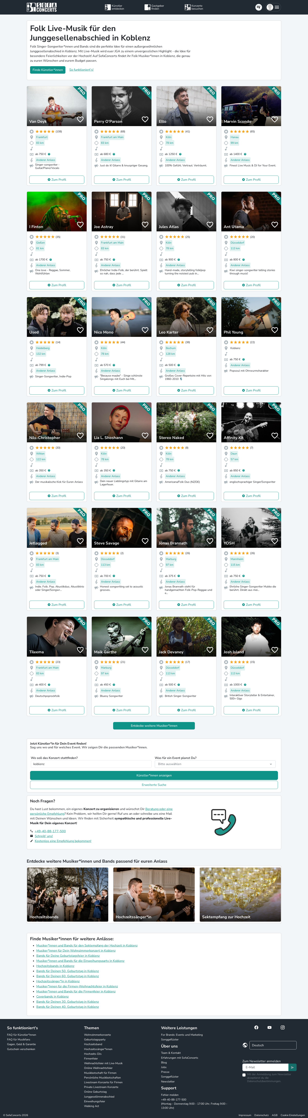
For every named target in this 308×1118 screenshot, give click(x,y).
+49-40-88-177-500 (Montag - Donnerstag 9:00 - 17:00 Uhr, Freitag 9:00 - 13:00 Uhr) (194, 1104)
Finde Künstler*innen (48, 70)
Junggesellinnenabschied (99, 1097)
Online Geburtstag (95, 1092)
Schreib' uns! (44, 836)
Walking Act (91, 1106)
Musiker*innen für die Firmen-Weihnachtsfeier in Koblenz (77, 986)
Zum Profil (58, 180)
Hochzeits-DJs (93, 1054)
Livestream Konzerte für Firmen (103, 1082)
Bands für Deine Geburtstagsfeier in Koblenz (68, 956)
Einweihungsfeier (94, 1101)
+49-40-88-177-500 (50, 831)
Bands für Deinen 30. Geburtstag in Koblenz (67, 1002)
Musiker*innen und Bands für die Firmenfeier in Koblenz (76, 991)
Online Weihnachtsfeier (98, 1068)
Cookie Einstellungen (293, 1115)
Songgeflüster (170, 1039)
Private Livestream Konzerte (101, 1087)
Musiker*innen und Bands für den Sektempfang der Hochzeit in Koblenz (87, 945)
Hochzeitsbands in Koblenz (55, 966)
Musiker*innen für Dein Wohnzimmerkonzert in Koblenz (76, 950)
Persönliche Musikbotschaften (102, 1078)
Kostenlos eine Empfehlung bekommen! (63, 841)
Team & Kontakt (171, 1053)
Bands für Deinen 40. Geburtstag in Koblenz (67, 1007)
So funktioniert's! (81, 70)
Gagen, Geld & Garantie (21, 1044)
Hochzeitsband (93, 1044)
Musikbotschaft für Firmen (100, 1073)
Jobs (164, 1067)
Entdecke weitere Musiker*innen (154, 726)
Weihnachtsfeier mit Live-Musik (103, 1063)
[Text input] (265, 1067)
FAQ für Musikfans (18, 1039)
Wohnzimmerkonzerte (97, 1035)
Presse (165, 1072)
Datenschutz (261, 1115)
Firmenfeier (91, 1058)
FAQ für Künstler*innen (21, 1035)
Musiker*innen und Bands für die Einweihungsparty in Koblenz (80, 961)
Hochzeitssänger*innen (98, 1049)
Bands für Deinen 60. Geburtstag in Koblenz (67, 976)
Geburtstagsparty (94, 1039)
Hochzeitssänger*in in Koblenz (58, 981)
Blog (164, 1062)
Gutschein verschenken (21, 1049)
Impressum (245, 1115)
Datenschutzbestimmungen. (264, 1081)
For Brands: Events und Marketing (182, 1035)
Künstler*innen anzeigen (154, 775)
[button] (273, 7)
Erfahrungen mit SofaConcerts (179, 1058)
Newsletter (168, 1081)
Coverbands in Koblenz (52, 996)
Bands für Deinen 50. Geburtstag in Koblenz (67, 971)
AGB (275, 1115)
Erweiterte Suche (154, 785)
